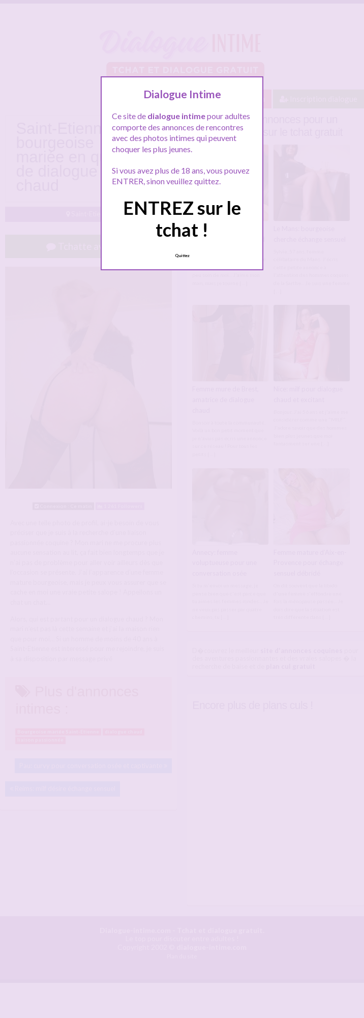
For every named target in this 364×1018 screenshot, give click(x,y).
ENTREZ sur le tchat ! (182, 218)
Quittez (182, 255)
